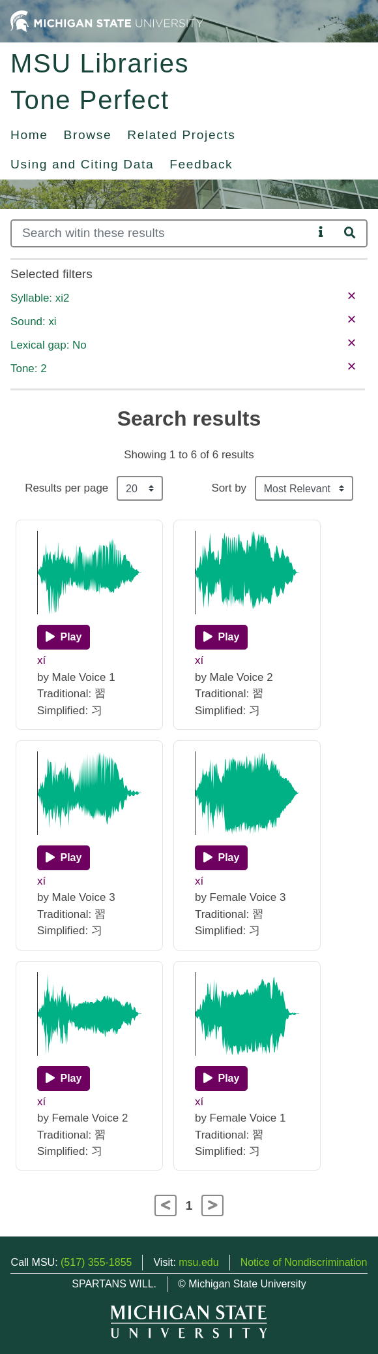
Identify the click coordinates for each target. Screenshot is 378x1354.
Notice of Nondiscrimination (304, 1262)
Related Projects (181, 135)
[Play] (63, 637)
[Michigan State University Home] (106, 20)
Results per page (66, 488)
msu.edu (198, 1262)
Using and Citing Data (82, 164)
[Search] (161, 233)
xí (41, 660)
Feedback (201, 164)
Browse (88, 135)
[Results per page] (140, 488)
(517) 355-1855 (96, 1262)
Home (29, 135)
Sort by (228, 488)
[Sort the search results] (304, 488)
